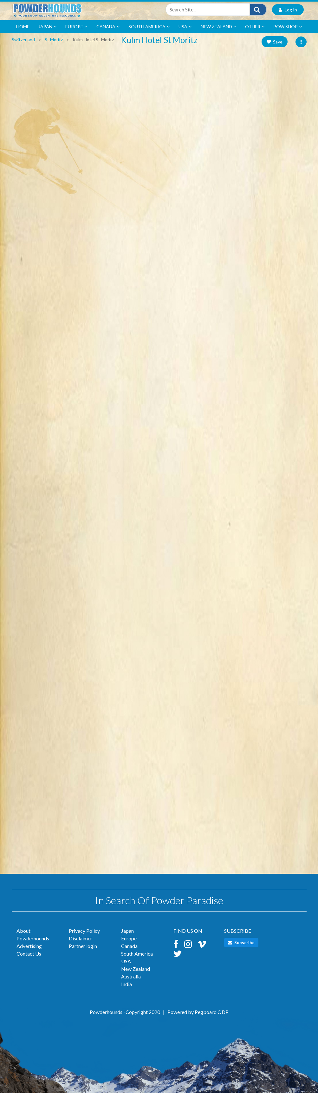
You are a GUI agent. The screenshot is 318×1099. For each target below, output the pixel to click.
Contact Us (28, 959)
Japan (47, 32)
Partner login (83, 952)
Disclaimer (80, 944)
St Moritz (54, 45)
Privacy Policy (84, 936)
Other (254, 32)
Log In (288, 14)
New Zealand (218, 32)
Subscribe (241, 948)
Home (22, 32)
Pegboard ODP (212, 1018)
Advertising (29, 952)
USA (184, 32)
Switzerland (23, 45)
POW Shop (287, 32)
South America (149, 32)
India (126, 990)
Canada (108, 32)
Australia (131, 982)
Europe (76, 32)
